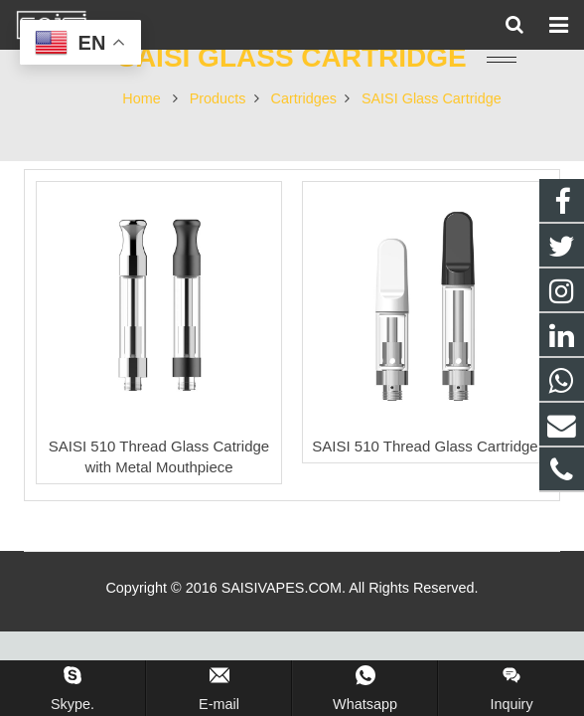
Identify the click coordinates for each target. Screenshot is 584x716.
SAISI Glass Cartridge (292, 57)
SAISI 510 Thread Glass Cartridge (424, 446)
